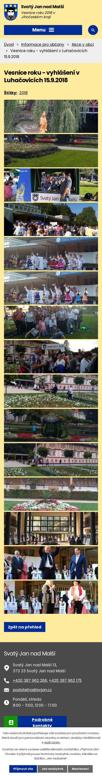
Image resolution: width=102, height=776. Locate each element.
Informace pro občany (42, 44)
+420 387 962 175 (65, 680)
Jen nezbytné (52, 769)
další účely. (52, 742)
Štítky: (10, 93)
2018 (23, 93)
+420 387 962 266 (30, 680)
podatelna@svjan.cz (32, 689)
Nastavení (80, 769)
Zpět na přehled (24, 627)
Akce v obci (83, 44)
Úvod (9, 44)
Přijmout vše (23, 769)
